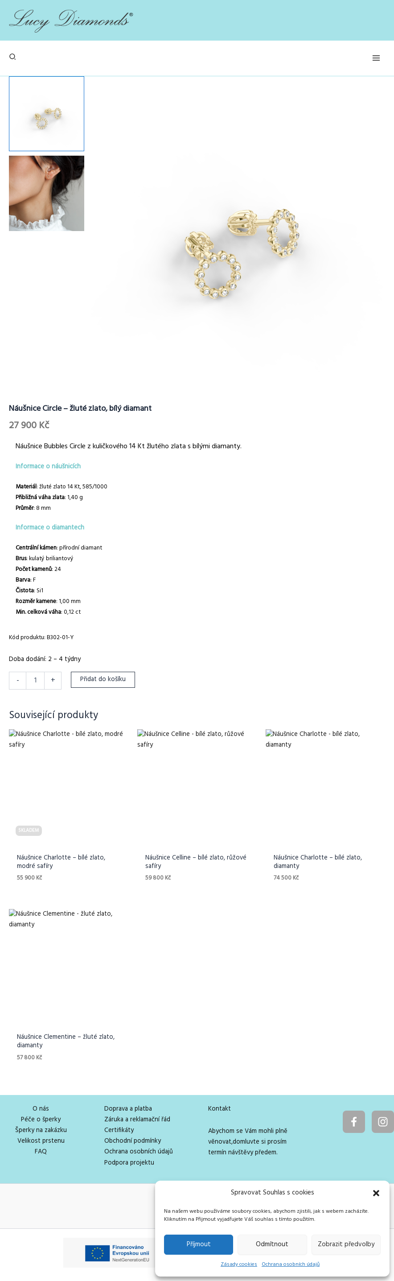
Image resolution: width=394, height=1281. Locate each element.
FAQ (41, 1152)
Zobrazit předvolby (346, 1244)
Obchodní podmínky (132, 1141)
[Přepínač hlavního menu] (376, 58)
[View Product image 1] (46, 114)
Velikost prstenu (41, 1141)
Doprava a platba (128, 1109)
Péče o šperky (41, 1120)
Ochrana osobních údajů (291, 1264)
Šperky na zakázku (41, 1130)
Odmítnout (272, 1244)
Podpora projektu (129, 1163)
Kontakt (219, 1109)
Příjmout (199, 1244)
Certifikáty (119, 1130)
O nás (41, 1109)
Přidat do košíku (103, 679)
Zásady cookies (239, 1264)
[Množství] (35, 681)
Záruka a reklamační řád (137, 1120)
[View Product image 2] (46, 193)
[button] (376, 1193)
